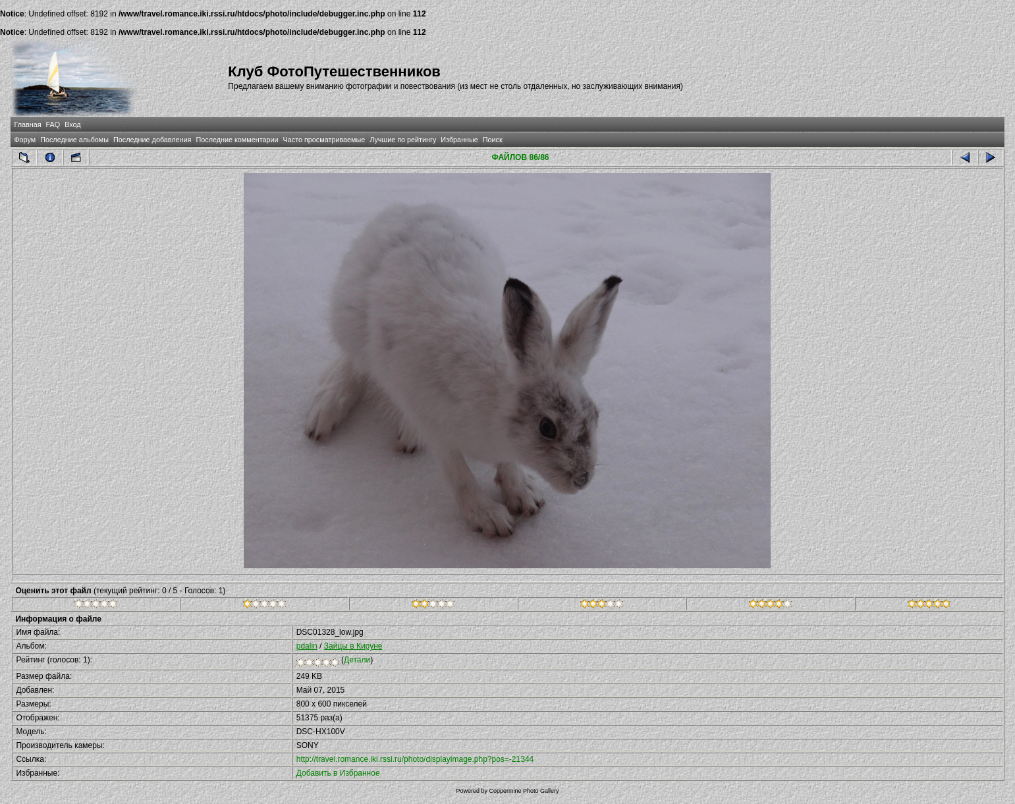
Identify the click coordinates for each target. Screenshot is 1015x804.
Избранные (459, 140)
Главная (27, 124)
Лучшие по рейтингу (403, 140)
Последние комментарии (237, 140)
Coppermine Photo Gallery (524, 791)
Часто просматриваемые (324, 140)
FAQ (53, 124)
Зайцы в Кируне (353, 646)
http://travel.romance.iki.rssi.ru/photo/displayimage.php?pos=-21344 (415, 759)
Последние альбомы (74, 140)
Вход (72, 124)
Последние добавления (152, 140)
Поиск (493, 140)
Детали (357, 659)
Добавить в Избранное (338, 773)
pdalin (306, 646)
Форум (25, 140)
